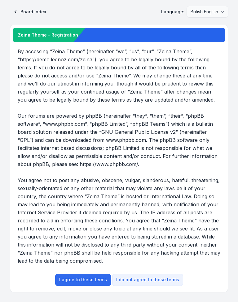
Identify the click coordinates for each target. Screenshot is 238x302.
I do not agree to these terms (147, 279)
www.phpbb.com (126, 140)
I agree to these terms (83, 279)
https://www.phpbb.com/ (109, 164)
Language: (172, 11)
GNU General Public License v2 (138, 132)
